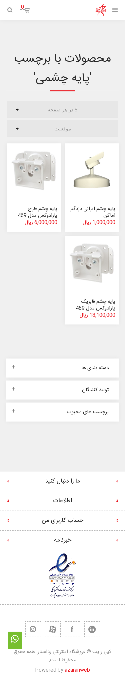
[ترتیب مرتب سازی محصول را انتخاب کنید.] (62, 128)
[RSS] (33, 629)
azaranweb (77, 670)
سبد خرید (22, 7)
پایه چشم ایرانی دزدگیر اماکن (92, 212)
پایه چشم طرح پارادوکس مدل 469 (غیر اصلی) (37, 215)
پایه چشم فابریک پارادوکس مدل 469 (95, 304)
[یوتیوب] (53, 629)
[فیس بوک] (72, 629)
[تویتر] (92, 629)
